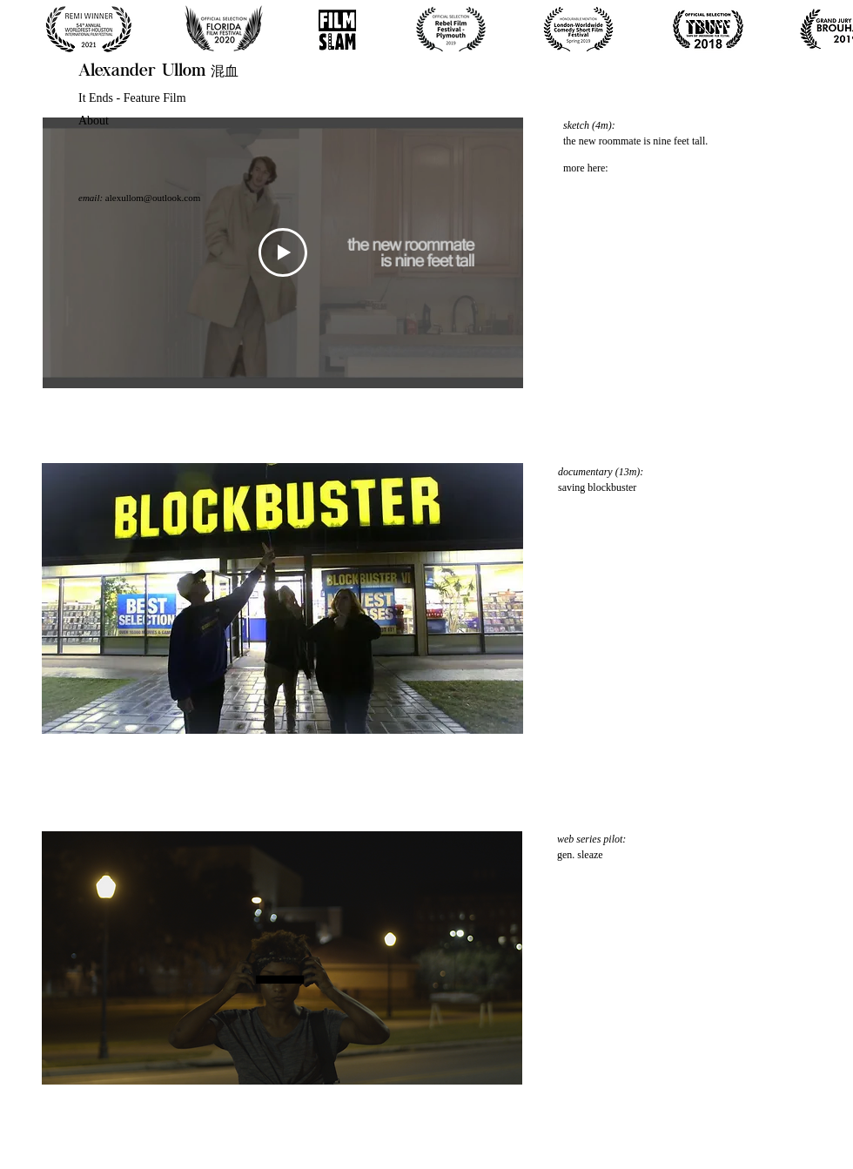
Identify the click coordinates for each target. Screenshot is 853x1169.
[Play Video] (283, 252)
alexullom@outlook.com (152, 197)
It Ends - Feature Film (132, 97)
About (93, 120)
